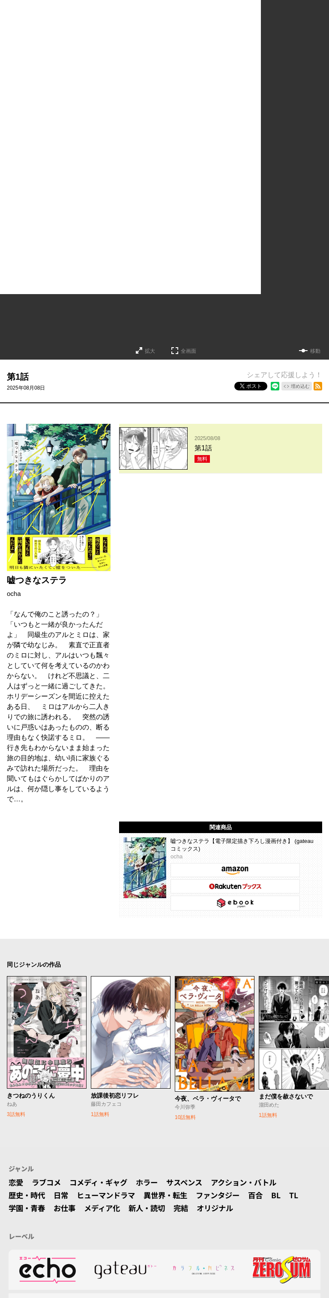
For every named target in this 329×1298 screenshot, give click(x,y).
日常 (63, 1195)
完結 (189, 1208)
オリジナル (224, 1208)
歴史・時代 (28, 1195)
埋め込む (300, 386)
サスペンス (192, 1182)
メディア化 (106, 1208)
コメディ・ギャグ (102, 1182)
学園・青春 (28, 1208)
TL (306, 1195)
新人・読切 (153, 1208)
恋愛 (16, 1182)
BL (288, 1195)
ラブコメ (48, 1182)
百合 (267, 1195)
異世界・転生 (173, 1195)
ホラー (153, 1182)
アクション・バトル (255, 1182)
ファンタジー (228, 1195)
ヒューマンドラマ (110, 1195)
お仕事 (67, 1208)
